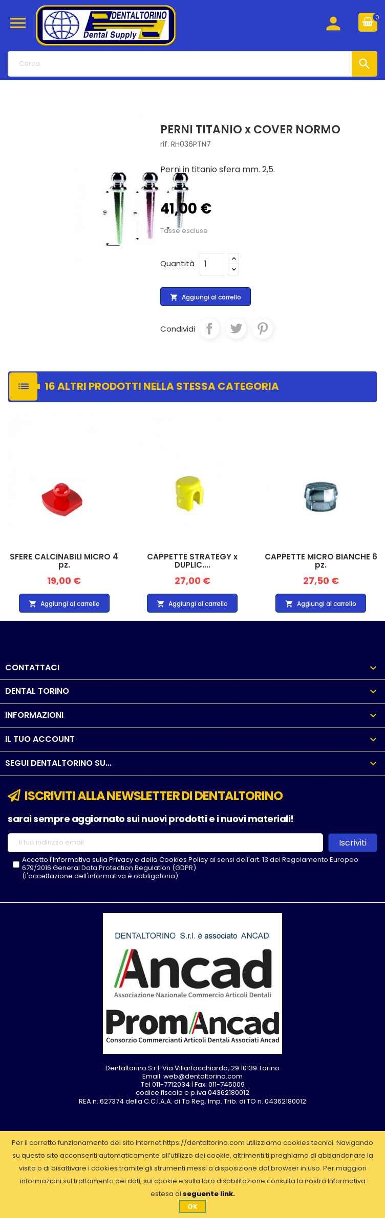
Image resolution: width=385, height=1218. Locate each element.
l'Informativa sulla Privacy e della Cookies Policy (129, 859)
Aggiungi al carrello (205, 297)
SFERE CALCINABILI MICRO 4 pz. (64, 561)
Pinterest (262, 328)
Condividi (209, 328)
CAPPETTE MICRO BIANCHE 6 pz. (321, 561)
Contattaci (32, 667)
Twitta (236, 328)
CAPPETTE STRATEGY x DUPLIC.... (192, 561)
